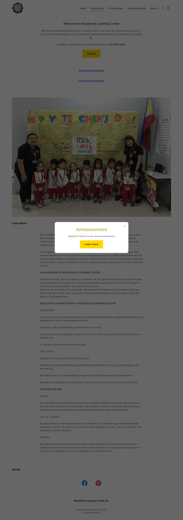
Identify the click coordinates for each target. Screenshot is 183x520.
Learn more (91, 244)
